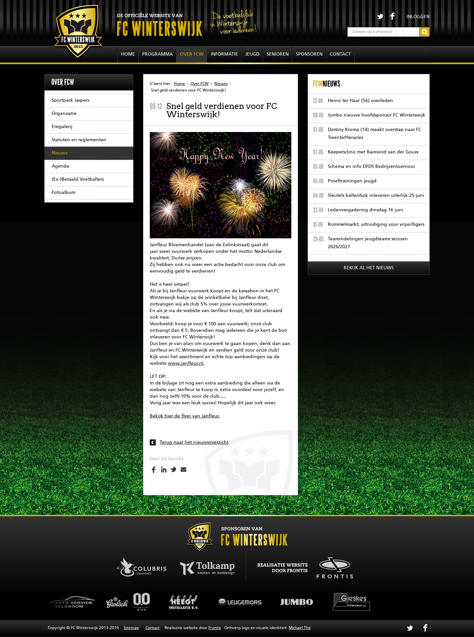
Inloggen (418, 16)
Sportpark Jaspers (70, 100)
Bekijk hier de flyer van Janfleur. (185, 416)
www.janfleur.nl (185, 363)
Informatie (224, 54)
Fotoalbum (63, 192)
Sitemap (131, 628)
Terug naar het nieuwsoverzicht (194, 442)
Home (128, 54)
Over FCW (191, 54)
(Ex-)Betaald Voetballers (78, 179)
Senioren (278, 54)
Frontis (214, 628)
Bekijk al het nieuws (369, 268)
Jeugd (252, 54)
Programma (157, 54)
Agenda (60, 166)
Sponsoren (309, 54)
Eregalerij (62, 126)
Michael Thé (300, 628)
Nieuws (59, 153)
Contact (340, 54)
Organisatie (64, 113)
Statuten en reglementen (79, 140)
